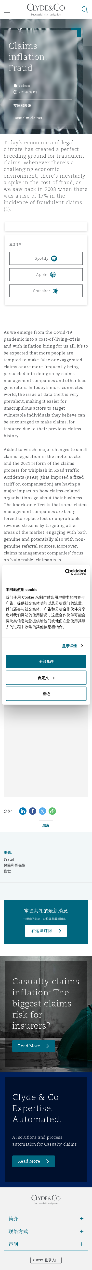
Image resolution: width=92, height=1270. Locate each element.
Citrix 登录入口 (46, 1260)
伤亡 (7, 871)
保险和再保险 (14, 865)
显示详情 (69, 646)
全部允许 (46, 661)
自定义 (46, 677)
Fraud (9, 859)
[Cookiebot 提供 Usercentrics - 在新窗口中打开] (65, 572)
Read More (29, 1046)
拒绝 (46, 694)
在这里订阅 (41, 930)
